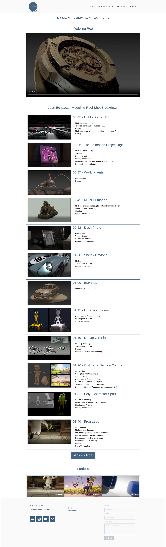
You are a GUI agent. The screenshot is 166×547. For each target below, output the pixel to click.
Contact (132, 6)
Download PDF (83, 455)
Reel (92, 6)
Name (106, 506)
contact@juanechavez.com (41, 509)
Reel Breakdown (106, 6)
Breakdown (72, 511)
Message (108, 521)
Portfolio (121, 6)
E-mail (106, 514)
